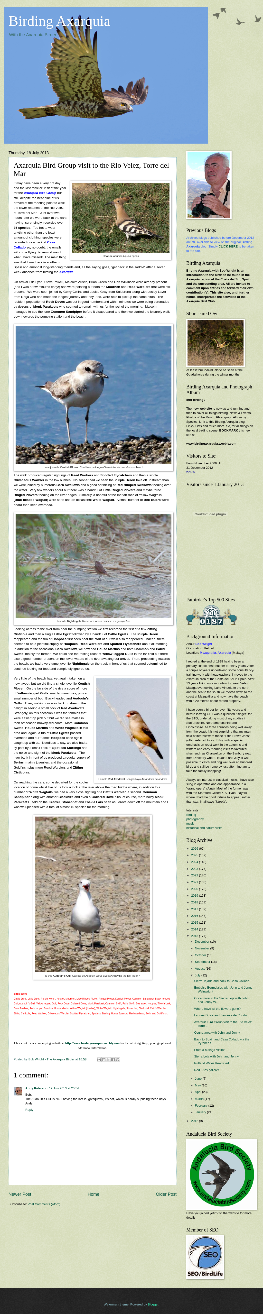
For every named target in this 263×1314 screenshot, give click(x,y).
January (201, 1112)
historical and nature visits (204, 828)
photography (195, 819)
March (199, 1099)
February (201, 1105)
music (190, 823)
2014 (195, 929)
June (199, 1078)
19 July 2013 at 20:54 (64, 1088)
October (201, 955)
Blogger (153, 1304)
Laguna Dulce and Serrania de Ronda (220, 1015)
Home (93, 1194)
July (198, 975)
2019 (195, 895)
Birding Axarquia (59, 21)
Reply (29, 1110)
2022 (195, 875)
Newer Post (20, 1194)
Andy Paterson (36, 1088)
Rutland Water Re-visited (211, 1063)
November (202, 948)
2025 (195, 855)
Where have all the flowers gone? (217, 1009)
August (200, 968)
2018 (195, 902)
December (202, 941)
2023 (195, 869)
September (203, 962)
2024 (195, 862)
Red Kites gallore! (206, 1070)
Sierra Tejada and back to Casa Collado (221, 981)
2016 (195, 916)
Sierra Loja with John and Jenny (216, 1056)
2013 (195, 936)
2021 (195, 882)
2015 (195, 922)
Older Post (166, 1194)
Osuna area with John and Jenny (217, 1032)
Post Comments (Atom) (44, 1204)
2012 (195, 1121)
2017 (195, 909)
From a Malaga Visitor (209, 1050)
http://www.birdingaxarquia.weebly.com (92, 1043)
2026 (195, 848)
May (198, 1085)
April (198, 1092)
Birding (191, 815)
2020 (195, 889)
